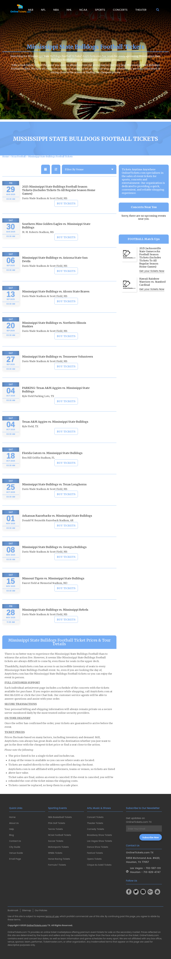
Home (12, 817)
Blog (11, 835)
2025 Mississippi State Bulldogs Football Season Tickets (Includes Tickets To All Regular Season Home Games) (58, 198)
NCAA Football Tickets (59, 835)
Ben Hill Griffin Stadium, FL (38, 465)
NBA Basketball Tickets (60, 817)
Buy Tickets (66, 211)
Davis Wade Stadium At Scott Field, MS (44, 206)
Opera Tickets (94, 858)
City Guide (14, 846)
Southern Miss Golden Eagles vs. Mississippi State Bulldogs (56, 233)
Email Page (15, 858)
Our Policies (41, 910)
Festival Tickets (95, 852)
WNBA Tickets (55, 852)
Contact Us (15, 841)
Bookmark (13, 910)
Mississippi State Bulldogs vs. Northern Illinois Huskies (54, 332)
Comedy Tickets (95, 829)
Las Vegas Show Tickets (99, 841)
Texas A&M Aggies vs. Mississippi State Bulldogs (55, 429)
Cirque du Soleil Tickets (99, 864)
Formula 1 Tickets (57, 864)
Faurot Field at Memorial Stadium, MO (44, 591)
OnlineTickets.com (37, 925)
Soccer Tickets (55, 841)
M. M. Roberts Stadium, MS (38, 240)
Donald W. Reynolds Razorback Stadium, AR (47, 528)
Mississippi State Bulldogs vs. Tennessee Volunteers (57, 364)
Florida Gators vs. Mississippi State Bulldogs (52, 461)
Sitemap (26, 910)
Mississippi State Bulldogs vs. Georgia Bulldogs (54, 555)
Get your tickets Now (151, 279)
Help (11, 829)
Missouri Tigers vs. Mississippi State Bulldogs (53, 586)
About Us (14, 823)
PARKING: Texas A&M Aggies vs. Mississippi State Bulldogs (56, 397)
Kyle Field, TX (30, 434)
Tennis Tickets (55, 829)
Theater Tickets (95, 823)
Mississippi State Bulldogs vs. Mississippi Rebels (55, 617)
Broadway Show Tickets (99, 835)
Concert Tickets (95, 817)
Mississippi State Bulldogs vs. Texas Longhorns (54, 492)
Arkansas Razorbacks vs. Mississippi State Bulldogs (57, 523)
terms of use (52, 916)
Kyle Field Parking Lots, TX (38, 404)
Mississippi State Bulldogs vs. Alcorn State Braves (55, 299)
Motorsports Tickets (58, 846)
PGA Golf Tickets (56, 823)
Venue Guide (16, 852)
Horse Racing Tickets (59, 858)
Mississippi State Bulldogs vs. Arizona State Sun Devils (55, 267)
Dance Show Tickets (97, 846)
